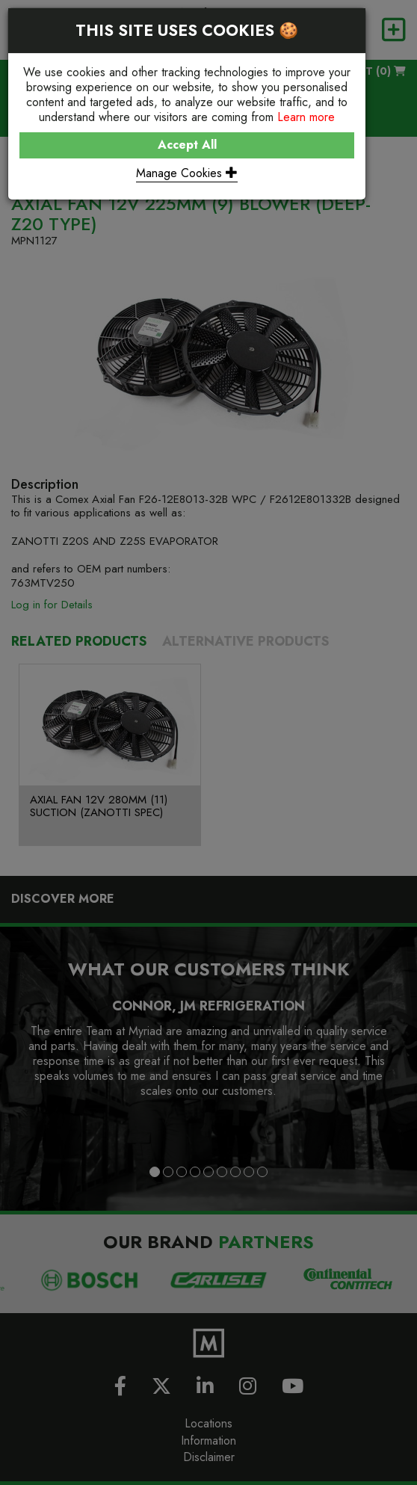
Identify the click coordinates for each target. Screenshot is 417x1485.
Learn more (306, 117)
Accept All (187, 144)
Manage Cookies (187, 173)
